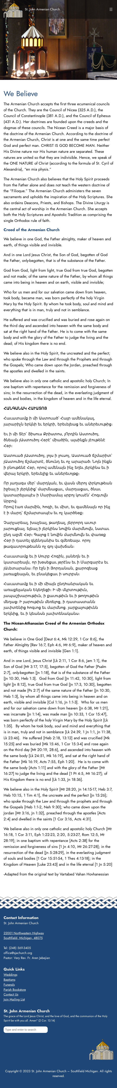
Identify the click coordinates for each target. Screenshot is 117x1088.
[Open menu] (111, 9)
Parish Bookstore (15, 989)
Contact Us (11, 994)
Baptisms (9, 979)
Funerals (9, 984)
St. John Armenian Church (42, 9)
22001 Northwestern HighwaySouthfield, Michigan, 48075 (24, 935)
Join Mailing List (14, 999)
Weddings (10, 974)
